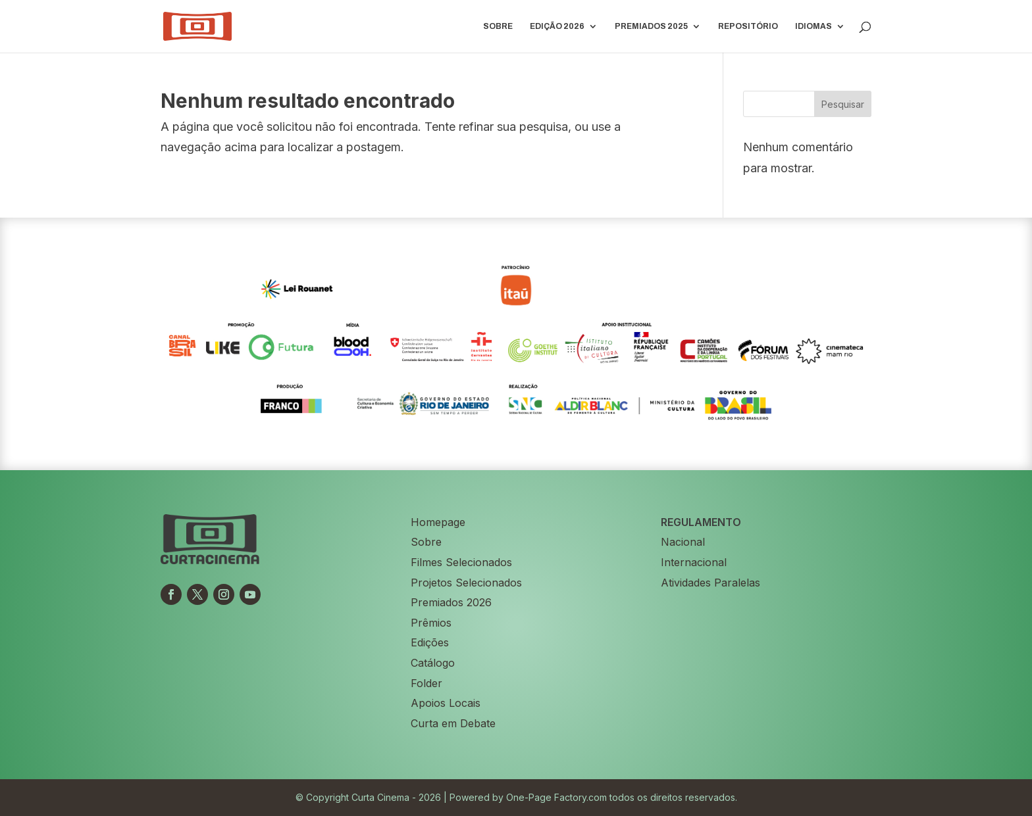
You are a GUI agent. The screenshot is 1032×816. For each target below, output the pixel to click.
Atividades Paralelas (710, 582)
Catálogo (433, 662)
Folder (426, 683)
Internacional (694, 562)
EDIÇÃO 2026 (557, 26)
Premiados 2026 (451, 602)
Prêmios (431, 622)
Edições (430, 642)
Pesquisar (842, 104)
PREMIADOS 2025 (651, 26)
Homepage (438, 522)
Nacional (683, 541)
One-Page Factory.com (556, 797)
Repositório (748, 26)
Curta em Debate (453, 723)
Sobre (498, 26)
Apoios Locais (445, 702)
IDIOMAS (813, 26)
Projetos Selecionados (466, 582)
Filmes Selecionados (461, 562)
